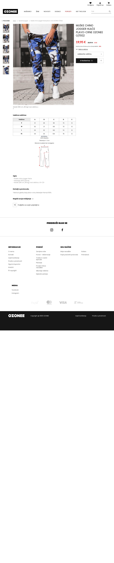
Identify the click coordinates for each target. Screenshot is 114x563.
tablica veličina (83, 49)
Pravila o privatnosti (99, 316)
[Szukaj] (109, 11)
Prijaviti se (100, 5)
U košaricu (85, 60)
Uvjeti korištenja (80, 316)
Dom (14, 21)
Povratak (6, 21)
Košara (108, 5)
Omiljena (90, 5)
